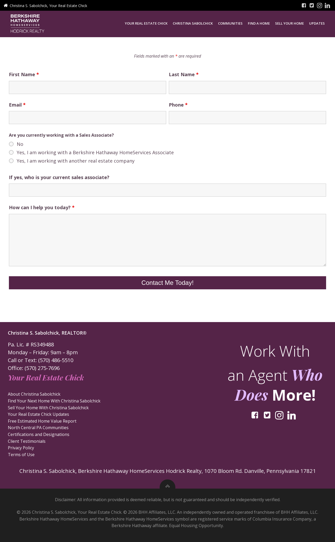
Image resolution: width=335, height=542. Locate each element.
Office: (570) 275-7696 (34, 369)
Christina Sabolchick (194, 23)
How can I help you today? (42, 209)
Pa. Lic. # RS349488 (31, 345)
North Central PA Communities (38, 429)
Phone (178, 106)
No (20, 145)
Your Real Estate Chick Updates (39, 415)
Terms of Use (21, 455)
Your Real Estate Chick (147, 23)
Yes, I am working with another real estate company (76, 161)
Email (17, 106)
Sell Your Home (290, 23)
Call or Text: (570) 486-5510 (41, 361)
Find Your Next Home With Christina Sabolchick (54, 402)
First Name (24, 76)
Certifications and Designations (39, 436)
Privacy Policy (21, 449)
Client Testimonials (27, 442)
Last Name (184, 76)
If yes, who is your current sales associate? (59, 178)
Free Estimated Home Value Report (42, 422)
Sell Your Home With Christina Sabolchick (48, 409)
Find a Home (260, 23)
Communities (231, 23)
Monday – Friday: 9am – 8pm (43, 353)
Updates (318, 23)
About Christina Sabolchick (34, 395)
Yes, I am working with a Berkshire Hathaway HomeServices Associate (95, 153)
